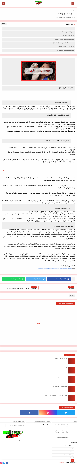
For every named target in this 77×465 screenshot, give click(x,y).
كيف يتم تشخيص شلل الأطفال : (64, 39)
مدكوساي (61, 462)
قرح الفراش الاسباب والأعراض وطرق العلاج (56, 395)
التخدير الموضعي (62, 368)
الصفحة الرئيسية (69, 446)
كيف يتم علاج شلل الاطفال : (65, 50)
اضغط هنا (45, 424)
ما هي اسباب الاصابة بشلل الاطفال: (63, 43)
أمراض (72, 10)
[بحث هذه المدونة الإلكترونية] (15, 425)
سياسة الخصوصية (69, 455)
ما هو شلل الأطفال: (68, 35)
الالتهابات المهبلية (62, 377)
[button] (59, 279)
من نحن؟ (72, 452)
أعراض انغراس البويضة (61, 358)
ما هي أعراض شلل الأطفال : (65, 46)
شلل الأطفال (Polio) (68, 32)
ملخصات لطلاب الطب (68, 449)
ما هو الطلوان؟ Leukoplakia (60, 386)
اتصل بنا (72, 458)
